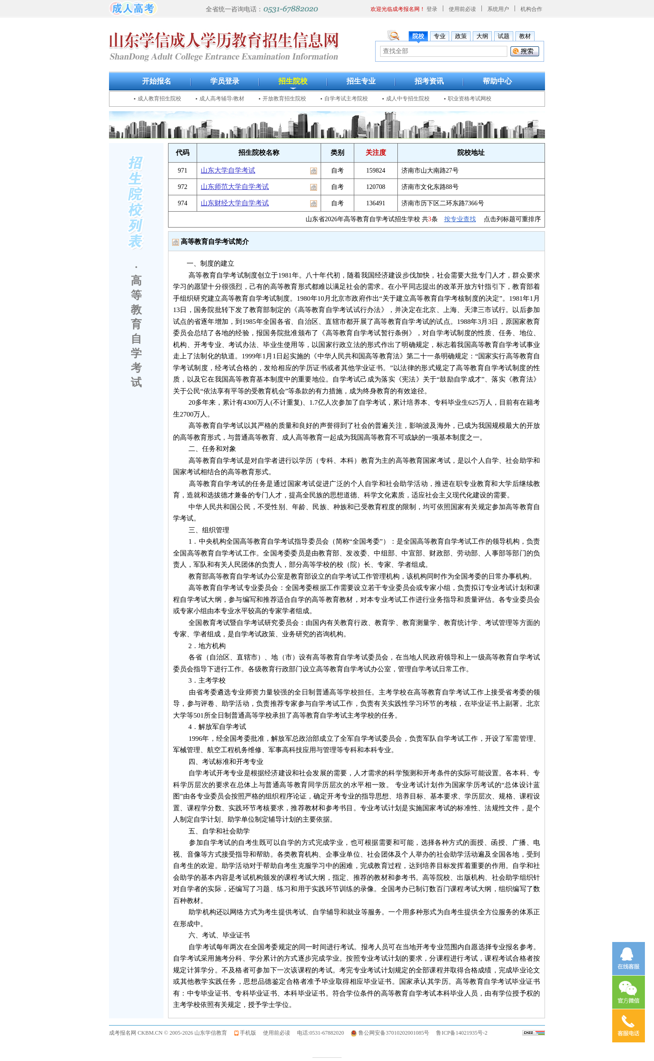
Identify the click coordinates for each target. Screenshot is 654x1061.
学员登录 (224, 81)
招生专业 (361, 81)
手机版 (248, 1033)
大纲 (482, 36)
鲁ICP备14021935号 (459, 1033)
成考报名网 (122, 1033)
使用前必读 (462, 9)
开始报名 (156, 81)
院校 (418, 36)
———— (327, 1057)
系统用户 (498, 9)
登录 (431, 9)
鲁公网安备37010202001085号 (393, 1033)
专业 (440, 36)
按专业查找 (460, 219)
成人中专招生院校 (408, 98)
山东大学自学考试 (228, 170)
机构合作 (531, 9)
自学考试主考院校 (346, 98)
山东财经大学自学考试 (235, 203)
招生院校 (292, 81)
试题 (504, 36)
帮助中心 (497, 81)
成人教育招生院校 (159, 98)
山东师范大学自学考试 (235, 186)
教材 (525, 36)
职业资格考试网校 (469, 98)
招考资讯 (429, 81)
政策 (461, 36)
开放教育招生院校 (284, 98)
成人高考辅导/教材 (221, 98)
